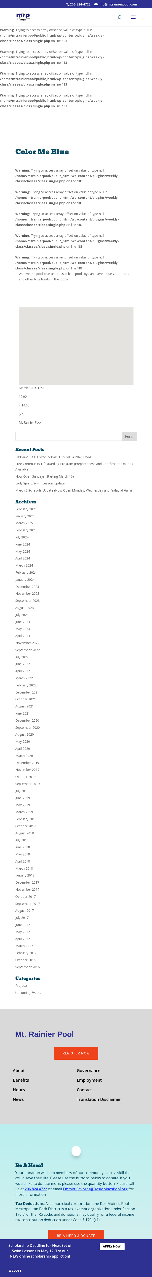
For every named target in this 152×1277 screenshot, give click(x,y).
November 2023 (27, 593)
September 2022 (27, 650)
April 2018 (22, 861)
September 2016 (27, 967)
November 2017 (27, 889)
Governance (88, 1071)
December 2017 (27, 882)
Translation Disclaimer (99, 1100)
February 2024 (26, 572)
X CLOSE (15, 1271)
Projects (21, 985)
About (19, 1071)
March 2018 (24, 868)
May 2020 (22, 741)
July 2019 (22, 791)
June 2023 (22, 622)
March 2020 (24, 755)
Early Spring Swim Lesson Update (40, 483)
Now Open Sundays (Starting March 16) (44, 476)
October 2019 (25, 776)
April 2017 (22, 939)
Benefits (21, 1080)
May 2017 (22, 932)
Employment (89, 1080)
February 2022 (26, 685)
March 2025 (24, 523)
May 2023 (22, 628)
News (18, 1100)
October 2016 (25, 960)
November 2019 (27, 769)
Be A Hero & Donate (76, 1236)
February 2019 (26, 819)
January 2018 (25, 875)
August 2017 (24, 910)
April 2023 (22, 636)
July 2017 (22, 917)
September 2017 (27, 903)
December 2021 (27, 692)
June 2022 (22, 664)
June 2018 (22, 847)
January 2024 (25, 579)
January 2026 (25, 516)
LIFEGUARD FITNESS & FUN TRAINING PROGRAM (53, 456)
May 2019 (22, 805)
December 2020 (27, 720)
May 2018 (22, 854)
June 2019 (22, 798)
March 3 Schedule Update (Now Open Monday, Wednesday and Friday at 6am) (73, 490)
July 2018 (22, 840)
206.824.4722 (36, 1188)
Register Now (76, 1053)
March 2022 (24, 678)
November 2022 (27, 643)
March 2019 (24, 812)
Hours (19, 1090)
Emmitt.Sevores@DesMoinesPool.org (95, 1188)
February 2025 (26, 530)
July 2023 (22, 615)
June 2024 (22, 544)
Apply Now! (112, 1246)
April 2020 (22, 748)
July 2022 (22, 657)
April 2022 (22, 671)
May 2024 (22, 551)
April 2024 (22, 558)
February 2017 (26, 953)
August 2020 (24, 734)
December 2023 (27, 586)
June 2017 (22, 924)
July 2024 (22, 537)
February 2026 (26, 509)
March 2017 (24, 946)
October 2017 (25, 896)
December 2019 (27, 763)
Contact (84, 1090)
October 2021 (25, 699)
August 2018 (24, 833)
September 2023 (27, 600)
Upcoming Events (28, 992)
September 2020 (27, 727)
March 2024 (24, 565)
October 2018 (25, 826)
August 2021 (24, 706)
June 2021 (22, 713)
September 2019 (27, 784)
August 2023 (24, 607)
